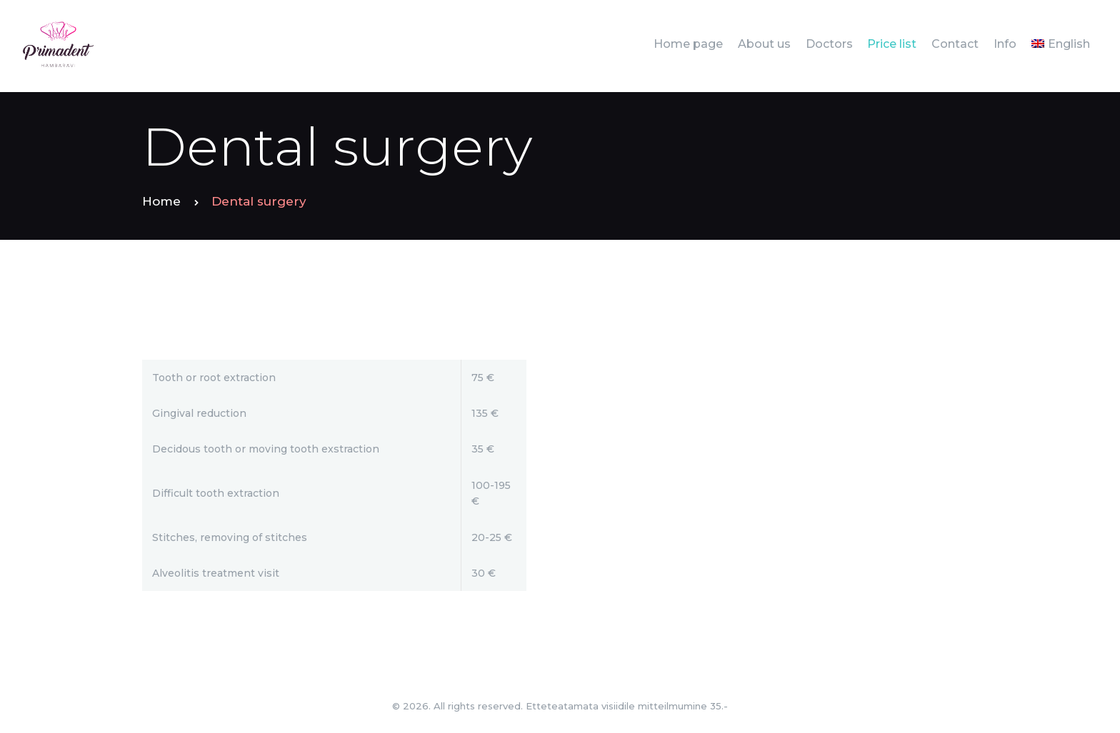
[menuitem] (1060, 44)
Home (161, 201)
